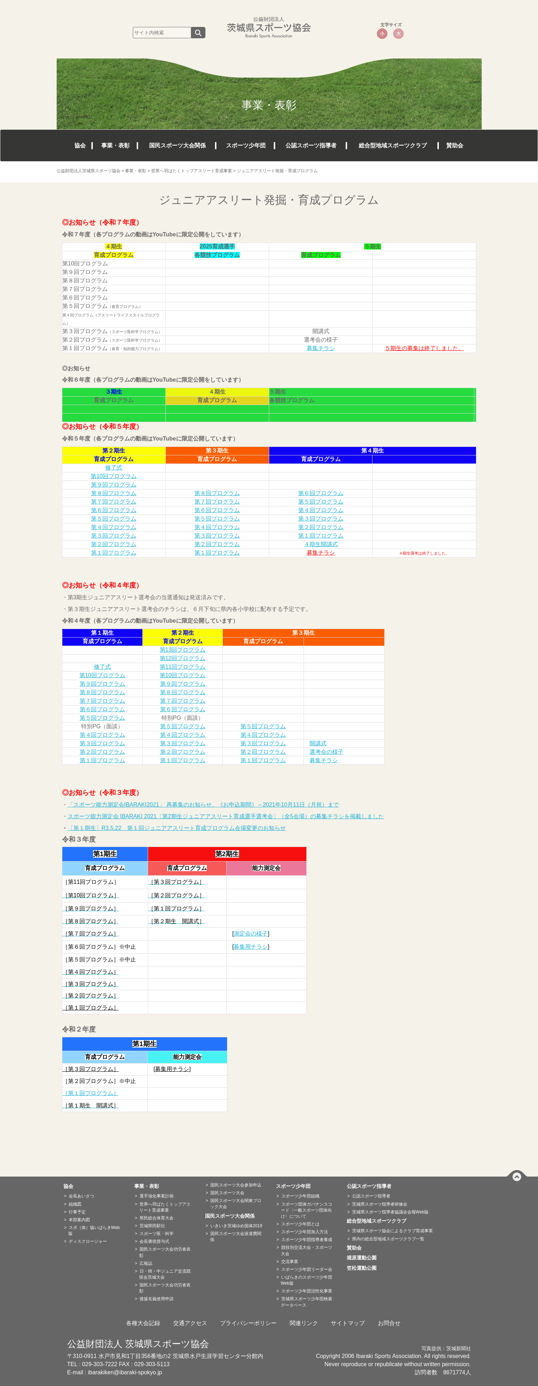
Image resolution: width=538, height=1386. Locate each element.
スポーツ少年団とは (300, 1224)
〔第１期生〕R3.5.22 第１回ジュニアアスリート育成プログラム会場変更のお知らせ (177, 828)
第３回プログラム (321, 519)
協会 (80, 145)
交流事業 (289, 1261)
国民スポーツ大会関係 (177, 145)
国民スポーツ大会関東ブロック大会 (235, 1203)
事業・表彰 (115, 145)
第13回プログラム (183, 650)
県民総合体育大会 (157, 1218)
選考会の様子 (327, 752)
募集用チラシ (251, 947)
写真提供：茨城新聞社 (446, 1348)
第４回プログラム (321, 510)
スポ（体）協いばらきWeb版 (94, 1230)
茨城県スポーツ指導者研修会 (379, 1204)
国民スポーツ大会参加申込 (235, 1185)
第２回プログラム (321, 527)
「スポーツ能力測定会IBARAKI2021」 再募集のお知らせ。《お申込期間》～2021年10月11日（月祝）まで (203, 805)
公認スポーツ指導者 (310, 145)
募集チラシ (321, 348)
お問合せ (389, 1323)
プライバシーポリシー (248, 1323)
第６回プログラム (321, 493)
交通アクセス (190, 1323)
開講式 (318, 743)
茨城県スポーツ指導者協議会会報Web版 (390, 1212)
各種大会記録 (143, 1323)
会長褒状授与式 (154, 1241)
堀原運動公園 (364, 1258)
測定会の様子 (251, 934)
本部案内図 (79, 1219)
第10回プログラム (114, 476)
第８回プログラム (113, 493)
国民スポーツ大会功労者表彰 (165, 1252)
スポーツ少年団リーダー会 (306, 1269)
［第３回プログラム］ (90, 1069)
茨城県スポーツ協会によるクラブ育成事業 (392, 1230)
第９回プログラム (113, 485)
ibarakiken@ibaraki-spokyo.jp (125, 1372)
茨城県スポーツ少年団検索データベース (306, 1301)
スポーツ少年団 (246, 145)
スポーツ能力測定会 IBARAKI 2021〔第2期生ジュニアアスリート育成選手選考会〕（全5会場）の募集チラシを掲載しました (226, 816)
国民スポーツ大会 (227, 1192)
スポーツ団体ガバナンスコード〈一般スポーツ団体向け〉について (306, 1210)
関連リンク (304, 1323)
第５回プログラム (321, 502)
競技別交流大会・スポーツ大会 (306, 1250)
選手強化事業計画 (157, 1196)
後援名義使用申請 (157, 1298)
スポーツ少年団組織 (300, 1196)
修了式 (113, 468)
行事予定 (77, 1212)
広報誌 (146, 1263)
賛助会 (454, 145)
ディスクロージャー (88, 1241)
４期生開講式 (321, 544)
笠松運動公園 (364, 1268)
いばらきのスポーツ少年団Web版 (306, 1280)
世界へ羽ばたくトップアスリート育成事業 (165, 1207)
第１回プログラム (321, 536)
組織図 (75, 1204)
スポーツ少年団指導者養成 (306, 1239)
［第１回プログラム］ (90, 1008)
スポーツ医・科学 (157, 1233)
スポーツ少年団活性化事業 (306, 1291)
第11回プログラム (183, 667)
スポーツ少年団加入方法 (304, 1231)
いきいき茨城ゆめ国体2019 (236, 1225)
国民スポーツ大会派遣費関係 (235, 1236)
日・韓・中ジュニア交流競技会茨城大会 (165, 1274)
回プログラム (108, 718)
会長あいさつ (81, 1196)
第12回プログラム (183, 658)
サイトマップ (348, 1323)
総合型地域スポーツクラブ (393, 145)
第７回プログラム (113, 502)
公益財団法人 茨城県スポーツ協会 (138, 1344)
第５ (85, 718)
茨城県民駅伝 (152, 1225)
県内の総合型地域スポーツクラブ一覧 (388, 1238)
